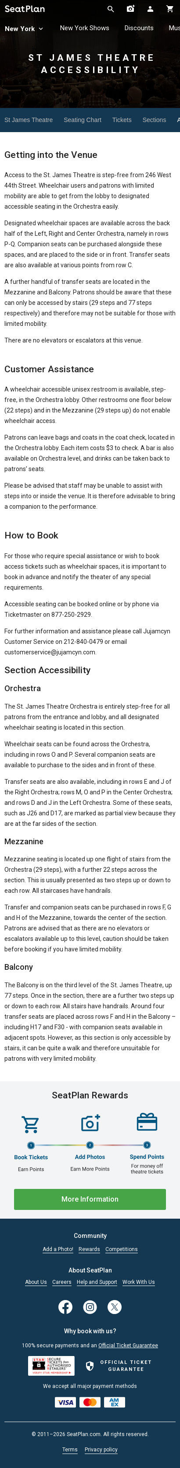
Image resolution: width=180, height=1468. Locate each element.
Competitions (121, 1249)
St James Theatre (28, 119)
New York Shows (84, 28)
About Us (36, 1282)
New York (25, 29)
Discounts (139, 28)
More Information (90, 1199)
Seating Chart (82, 119)
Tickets (122, 119)
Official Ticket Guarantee (128, 1345)
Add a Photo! (58, 1249)
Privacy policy (101, 1450)
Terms (70, 1450)
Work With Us (138, 1282)
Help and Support (97, 1282)
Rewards (89, 1249)
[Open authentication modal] (150, 8)
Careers (62, 1282)
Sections (154, 119)
